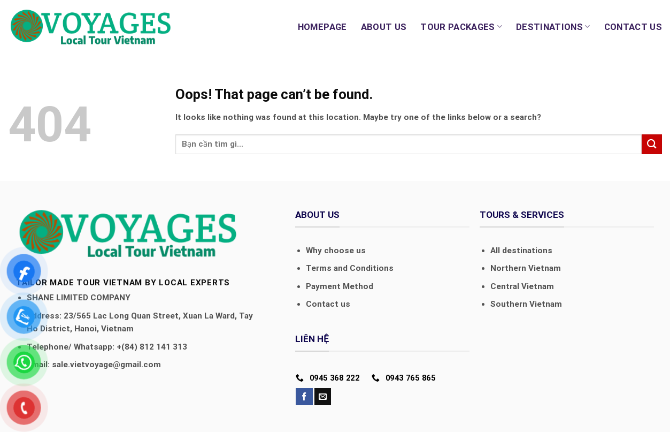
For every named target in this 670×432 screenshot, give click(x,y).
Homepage (322, 26)
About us (384, 26)
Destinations (553, 26)
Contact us (633, 26)
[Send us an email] (322, 396)
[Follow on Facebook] (304, 396)
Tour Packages (461, 26)
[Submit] (652, 144)
